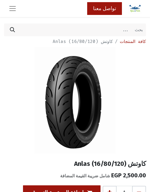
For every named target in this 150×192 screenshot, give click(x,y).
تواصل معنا (104, 8)
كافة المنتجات (133, 41)
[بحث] (12, 29)
